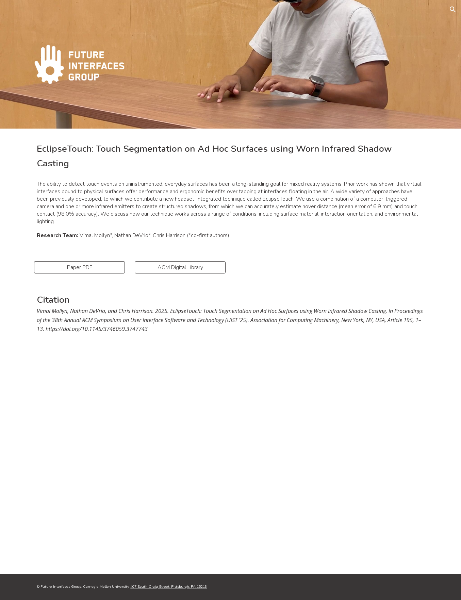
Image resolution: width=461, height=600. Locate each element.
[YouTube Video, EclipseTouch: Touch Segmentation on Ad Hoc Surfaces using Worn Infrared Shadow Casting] (230, 459)
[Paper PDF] (79, 267)
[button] (453, 9)
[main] (230, 156)
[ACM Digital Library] (180, 267)
